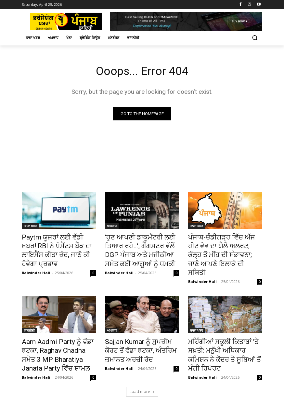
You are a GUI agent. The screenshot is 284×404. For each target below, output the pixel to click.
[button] (254, 37)
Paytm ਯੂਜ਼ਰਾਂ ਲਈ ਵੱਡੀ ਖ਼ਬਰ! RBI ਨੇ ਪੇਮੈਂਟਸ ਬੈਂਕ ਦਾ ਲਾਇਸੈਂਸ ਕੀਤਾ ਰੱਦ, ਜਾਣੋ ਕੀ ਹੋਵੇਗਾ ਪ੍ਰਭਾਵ (58, 245)
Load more (142, 370)
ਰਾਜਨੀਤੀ (29, 316)
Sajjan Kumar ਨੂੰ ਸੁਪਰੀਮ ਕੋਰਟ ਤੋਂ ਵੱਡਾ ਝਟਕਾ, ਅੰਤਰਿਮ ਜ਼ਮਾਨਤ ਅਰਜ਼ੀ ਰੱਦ (141, 334)
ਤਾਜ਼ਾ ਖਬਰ (30, 227)
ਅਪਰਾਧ (112, 227)
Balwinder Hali (36, 260)
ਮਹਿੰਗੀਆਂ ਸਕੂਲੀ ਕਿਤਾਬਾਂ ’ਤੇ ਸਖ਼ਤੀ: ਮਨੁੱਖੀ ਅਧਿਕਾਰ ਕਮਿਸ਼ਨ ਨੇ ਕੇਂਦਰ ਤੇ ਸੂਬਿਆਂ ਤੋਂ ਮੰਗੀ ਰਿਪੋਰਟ (224, 334)
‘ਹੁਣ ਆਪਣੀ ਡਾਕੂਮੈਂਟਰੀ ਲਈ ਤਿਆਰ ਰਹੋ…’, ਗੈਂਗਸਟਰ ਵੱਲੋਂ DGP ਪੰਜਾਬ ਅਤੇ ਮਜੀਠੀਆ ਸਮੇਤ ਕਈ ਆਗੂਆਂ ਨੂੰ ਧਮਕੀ (141, 249)
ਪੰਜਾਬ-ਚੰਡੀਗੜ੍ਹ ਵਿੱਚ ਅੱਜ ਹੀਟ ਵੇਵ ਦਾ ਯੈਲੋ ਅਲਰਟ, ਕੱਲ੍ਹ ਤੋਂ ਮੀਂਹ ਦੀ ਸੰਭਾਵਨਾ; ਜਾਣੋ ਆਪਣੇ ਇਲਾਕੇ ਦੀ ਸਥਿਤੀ (224, 249)
